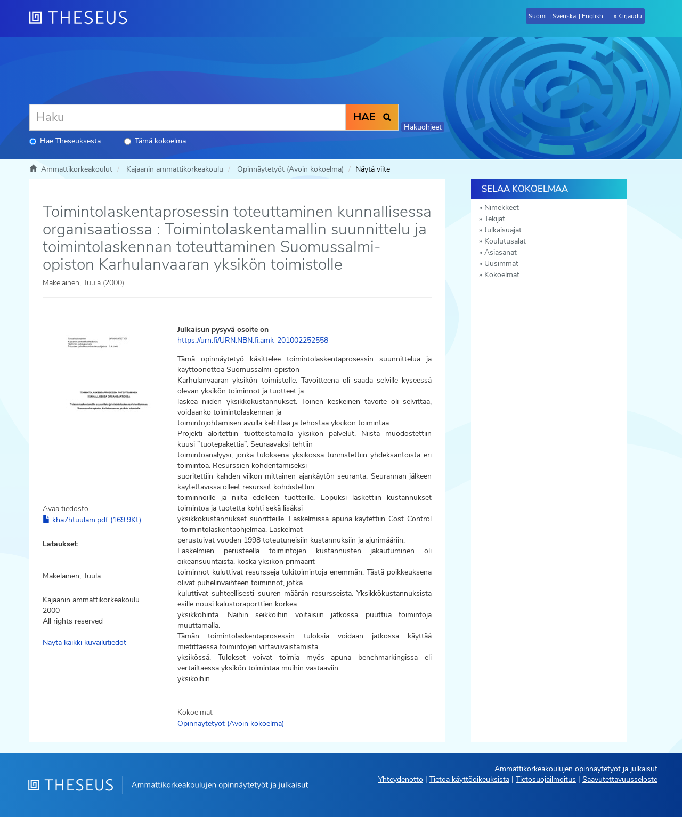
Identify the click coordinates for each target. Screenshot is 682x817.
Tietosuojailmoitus (546, 779)
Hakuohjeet (423, 127)
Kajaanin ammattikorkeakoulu (174, 169)
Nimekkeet (501, 208)
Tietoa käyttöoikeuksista (469, 779)
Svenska (564, 16)
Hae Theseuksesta (65, 141)
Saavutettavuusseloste (619, 779)
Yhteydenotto (400, 779)
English (592, 16)
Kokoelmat (501, 275)
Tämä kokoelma (155, 141)
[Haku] (187, 117)
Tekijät (494, 219)
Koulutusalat (505, 241)
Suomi (538, 16)
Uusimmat (501, 263)
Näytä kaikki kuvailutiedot (84, 642)
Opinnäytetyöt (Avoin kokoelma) (290, 169)
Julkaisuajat (503, 230)
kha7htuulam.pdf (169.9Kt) (92, 520)
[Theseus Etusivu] (82, 18)
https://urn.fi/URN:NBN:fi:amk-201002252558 (252, 340)
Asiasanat (500, 252)
